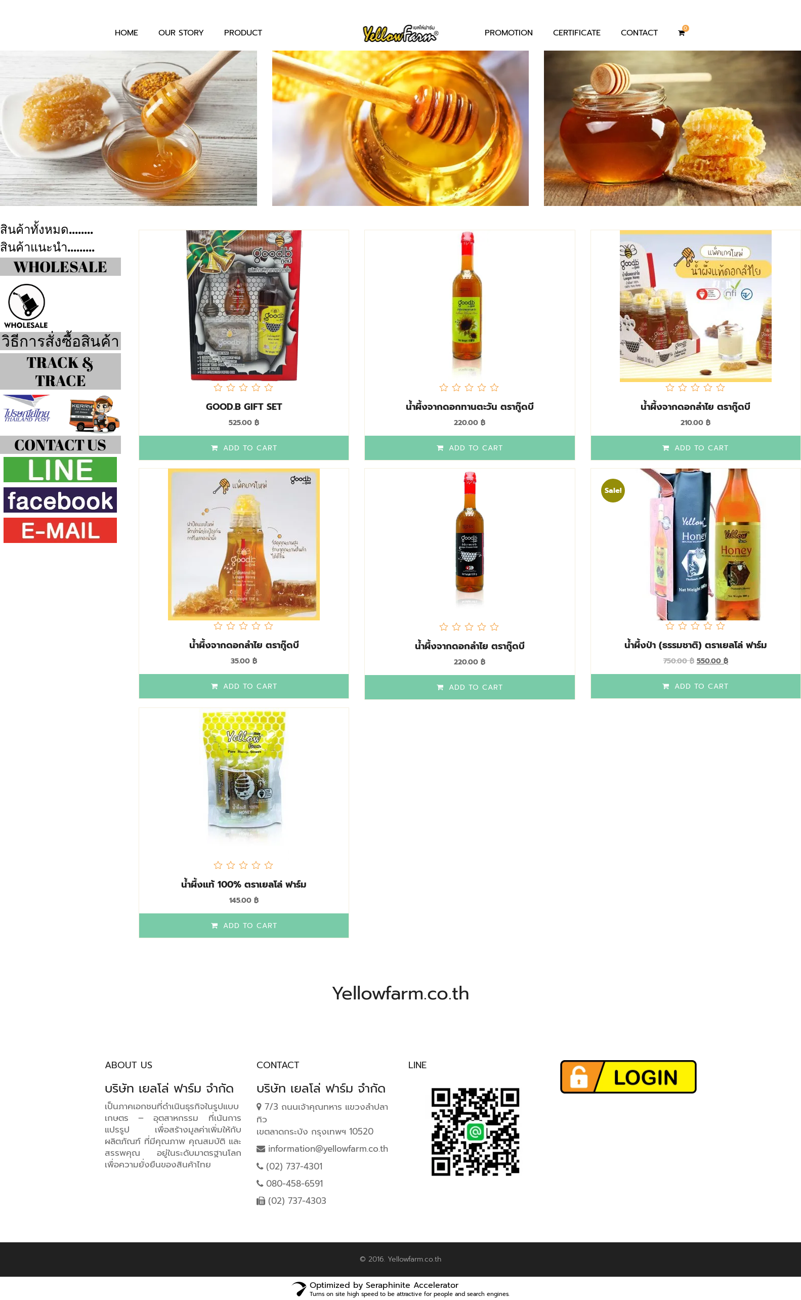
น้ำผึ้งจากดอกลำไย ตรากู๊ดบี (695, 407)
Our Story (181, 33)
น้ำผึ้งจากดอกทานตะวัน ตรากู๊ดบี (470, 407)
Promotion (509, 33)
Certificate (577, 33)
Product (243, 33)
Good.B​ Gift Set (244, 407)
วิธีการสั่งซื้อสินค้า (60, 340)
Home (126, 33)
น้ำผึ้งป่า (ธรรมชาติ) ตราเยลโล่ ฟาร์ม (695, 645)
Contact (639, 33)
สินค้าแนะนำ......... (47, 247)
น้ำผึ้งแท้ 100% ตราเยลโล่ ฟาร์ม (244, 884)
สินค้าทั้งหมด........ (46, 229)
